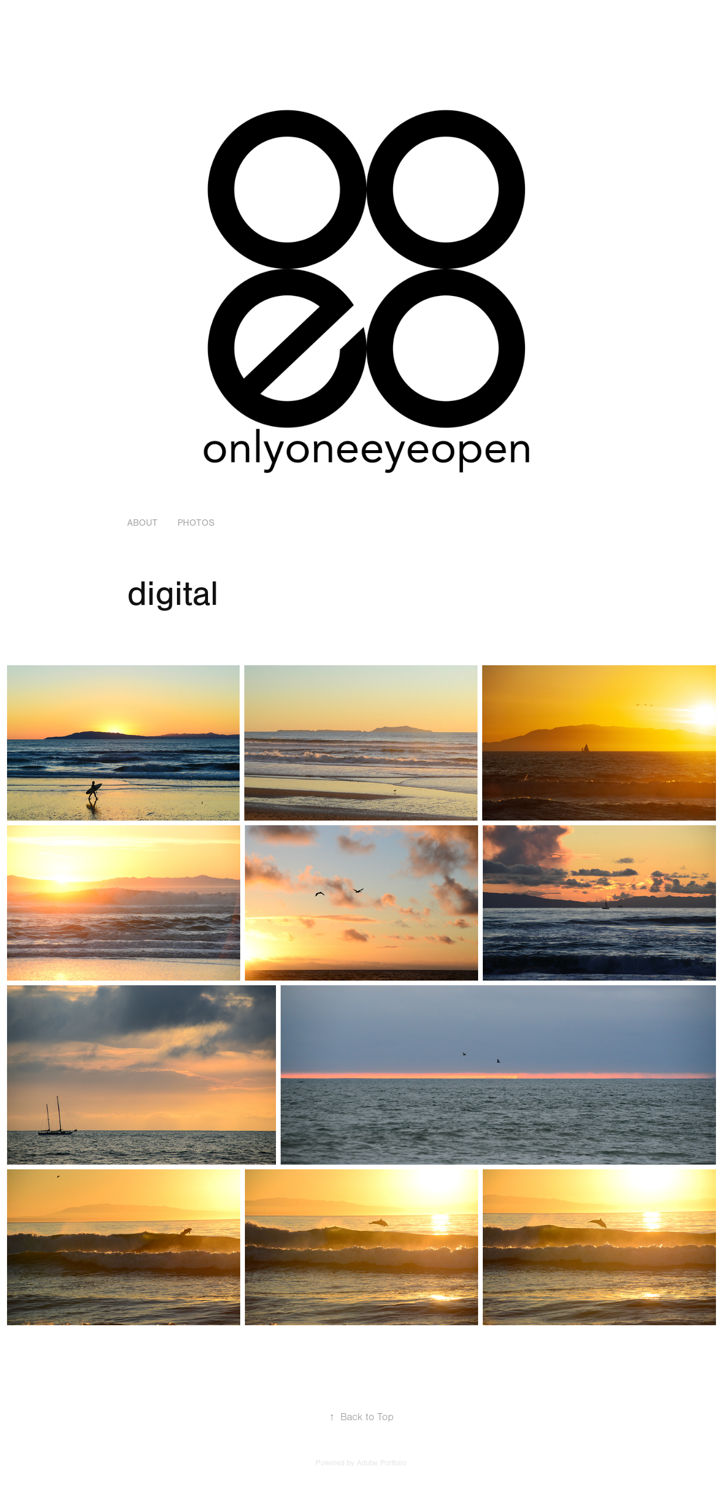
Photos (196, 523)
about (142, 523)
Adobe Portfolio (382, 1463)
